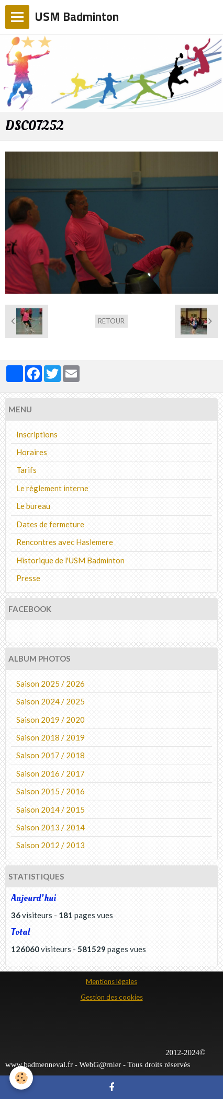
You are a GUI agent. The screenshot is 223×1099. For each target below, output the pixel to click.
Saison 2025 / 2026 (50, 683)
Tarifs (26, 470)
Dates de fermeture (50, 524)
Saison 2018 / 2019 (50, 737)
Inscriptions (37, 434)
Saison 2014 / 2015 (50, 809)
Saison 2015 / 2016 (50, 791)
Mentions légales (111, 981)
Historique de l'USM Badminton (70, 560)
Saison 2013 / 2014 (50, 827)
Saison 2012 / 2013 (50, 845)
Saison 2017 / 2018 (50, 755)
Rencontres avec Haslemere (64, 542)
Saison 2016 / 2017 (50, 773)
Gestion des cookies (112, 997)
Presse (28, 578)
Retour (111, 321)
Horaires (31, 452)
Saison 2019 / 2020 (50, 719)
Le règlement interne (52, 488)
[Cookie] (21, 1078)
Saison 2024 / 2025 (50, 701)
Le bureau (33, 506)
